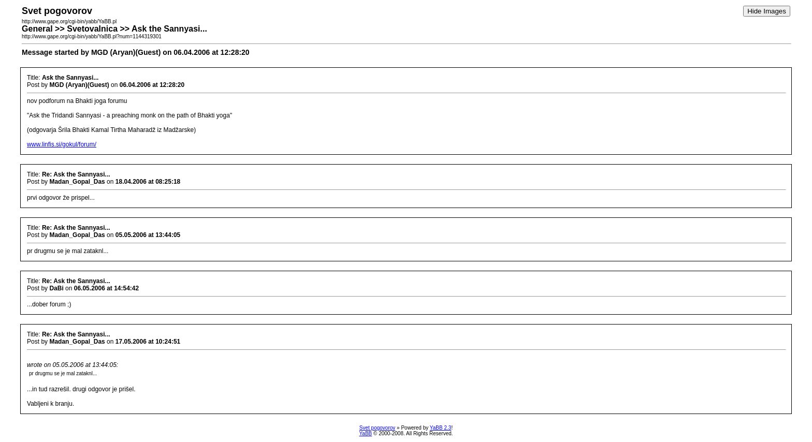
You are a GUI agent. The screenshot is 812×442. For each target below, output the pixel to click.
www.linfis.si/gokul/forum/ (61, 144)
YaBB (365, 433)
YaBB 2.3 (441, 428)
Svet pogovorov (377, 428)
